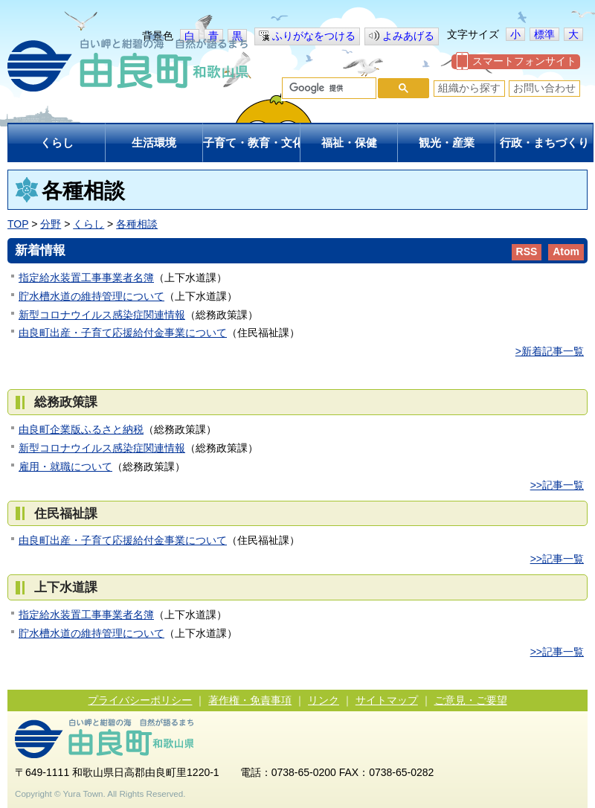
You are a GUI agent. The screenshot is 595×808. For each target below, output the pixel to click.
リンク (323, 700)
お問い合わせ (544, 88)
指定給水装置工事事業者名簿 (86, 277)
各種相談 (137, 224)
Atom (566, 251)
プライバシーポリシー (140, 700)
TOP (17, 224)
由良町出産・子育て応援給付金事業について (123, 333)
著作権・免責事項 (250, 700)
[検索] (327, 88)
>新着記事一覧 (549, 351)
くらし (88, 224)
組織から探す (469, 88)
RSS (527, 251)
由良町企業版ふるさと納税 (81, 429)
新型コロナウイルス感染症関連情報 (102, 315)
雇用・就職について (65, 466)
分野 (50, 224)
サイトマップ (387, 700)
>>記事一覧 (557, 485)
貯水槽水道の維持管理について (91, 296)
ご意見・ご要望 (470, 700)
